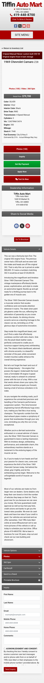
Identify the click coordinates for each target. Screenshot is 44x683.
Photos (22, 556)
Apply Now (22, 172)
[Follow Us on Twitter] (20, 26)
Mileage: (7, 128)
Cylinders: (8, 118)
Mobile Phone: (10, 619)
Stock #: (7, 131)
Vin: (5, 121)
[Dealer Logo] (22, 4)
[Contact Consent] (4, 648)
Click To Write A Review (22, 19)
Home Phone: (9, 627)
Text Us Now (22, 179)
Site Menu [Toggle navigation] (22, 35)
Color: (6, 102)
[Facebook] (16, 226)
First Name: (8, 594)
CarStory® (22, 568)
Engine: (7, 125)
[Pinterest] (27, 226)
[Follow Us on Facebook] (15, 26)
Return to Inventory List (12, 48)
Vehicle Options (22, 550)
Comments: (8, 636)
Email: (6, 611)
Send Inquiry (10, 669)
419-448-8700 (24, 15)
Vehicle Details (22, 249)
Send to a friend (22, 574)
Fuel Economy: (10, 135)
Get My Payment (22, 164)
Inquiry (22, 156)
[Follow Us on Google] (28, 26)
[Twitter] (22, 226)
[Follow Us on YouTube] (24, 26)
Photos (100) (14, 89)
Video (23, 89)
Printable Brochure (22, 580)
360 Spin (31, 89)
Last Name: (8, 603)
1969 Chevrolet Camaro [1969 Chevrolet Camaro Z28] (21, 62)
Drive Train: (8, 111)
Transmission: (10, 115)
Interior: (7, 105)
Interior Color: (10, 108)
